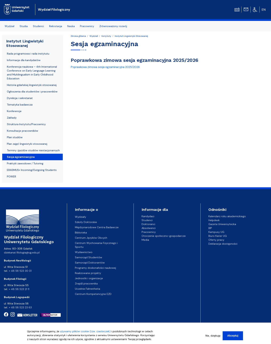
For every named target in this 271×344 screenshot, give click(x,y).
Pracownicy (149, 232)
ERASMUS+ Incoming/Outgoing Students (32, 170)
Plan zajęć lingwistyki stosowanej (27, 143)
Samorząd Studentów (88, 257)
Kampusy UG (216, 232)
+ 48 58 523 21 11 (19, 289)
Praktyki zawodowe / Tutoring (25, 163)
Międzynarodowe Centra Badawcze (97, 227)
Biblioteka (81, 232)
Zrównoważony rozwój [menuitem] (113, 26)
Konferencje (14, 111)
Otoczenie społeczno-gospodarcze (164, 236)
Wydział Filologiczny (54, 9)
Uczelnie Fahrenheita (87, 288)
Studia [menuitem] (24, 26)
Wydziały (80, 217)
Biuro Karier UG (217, 236)
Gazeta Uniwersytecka (222, 224)
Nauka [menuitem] (71, 26)
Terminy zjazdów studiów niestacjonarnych (33, 150)
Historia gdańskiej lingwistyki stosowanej (32, 85)
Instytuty (106, 36)
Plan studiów (15, 137)
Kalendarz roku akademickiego (227, 216)
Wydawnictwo (83, 252)
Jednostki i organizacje (89, 278)
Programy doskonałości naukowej (95, 267)
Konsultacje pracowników (22, 130)
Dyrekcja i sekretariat (20, 98)
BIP (210, 228)
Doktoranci (148, 224)
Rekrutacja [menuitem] (55, 26)
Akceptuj (232, 336)
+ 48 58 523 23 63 (20, 307)
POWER (11, 176)
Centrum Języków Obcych (91, 237)
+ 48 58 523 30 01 (20, 270)
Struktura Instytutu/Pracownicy (26, 124)
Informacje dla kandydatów (24, 60)
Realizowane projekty (88, 273)
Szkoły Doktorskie (86, 222)
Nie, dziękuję (212, 337)
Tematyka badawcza (19, 104)
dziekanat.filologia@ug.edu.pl (22, 252)
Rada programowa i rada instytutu (28, 53)
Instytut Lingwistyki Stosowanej (131, 36)
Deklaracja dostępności (222, 243)
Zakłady (12, 117)
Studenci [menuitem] (38, 26)
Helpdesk (214, 220)
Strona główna (78, 36)
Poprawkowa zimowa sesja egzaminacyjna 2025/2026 (105, 67)
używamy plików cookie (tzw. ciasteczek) (85, 332)
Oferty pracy (216, 239)
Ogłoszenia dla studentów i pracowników (32, 91)
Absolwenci (149, 228)
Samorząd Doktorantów (90, 262)
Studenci (147, 220)
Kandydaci (148, 216)
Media (145, 239)
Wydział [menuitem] (9, 26)
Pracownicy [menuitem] (87, 26)
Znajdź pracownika (86, 283)
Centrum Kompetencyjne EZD (93, 294)
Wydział (93, 36)
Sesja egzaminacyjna (21, 157)
